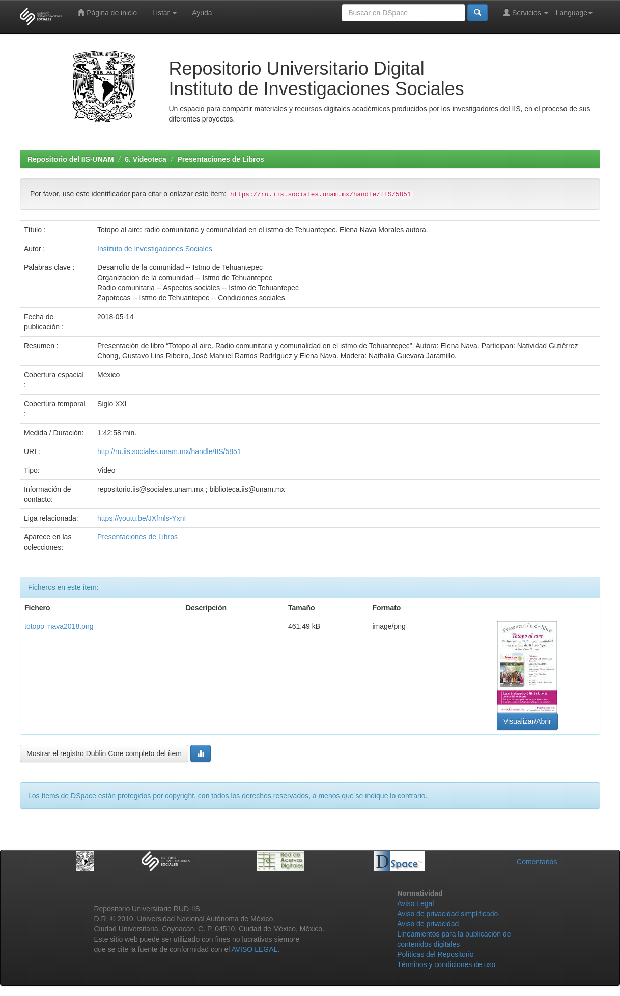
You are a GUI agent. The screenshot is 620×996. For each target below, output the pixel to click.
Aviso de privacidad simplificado (447, 914)
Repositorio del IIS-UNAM (70, 159)
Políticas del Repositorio (435, 954)
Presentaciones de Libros (220, 159)
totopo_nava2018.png (58, 626)
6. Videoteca (145, 159)
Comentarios (537, 862)
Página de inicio (107, 12)
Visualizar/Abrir (527, 721)
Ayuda (202, 13)
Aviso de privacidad (428, 924)
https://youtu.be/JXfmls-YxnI (141, 518)
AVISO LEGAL (254, 949)
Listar (164, 13)
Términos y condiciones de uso (446, 964)
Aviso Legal (415, 903)
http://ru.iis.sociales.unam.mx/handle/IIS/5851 (169, 451)
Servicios (525, 12)
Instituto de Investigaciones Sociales (154, 249)
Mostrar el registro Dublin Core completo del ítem (104, 753)
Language (574, 13)
